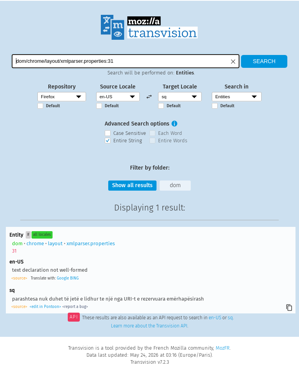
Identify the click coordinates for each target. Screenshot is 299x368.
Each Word (170, 133)
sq (230, 317)
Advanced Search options (137, 123)
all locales (42, 234)
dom (175, 185)
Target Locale (180, 86)
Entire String (127, 140)
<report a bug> (75, 306)
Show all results (132, 185)
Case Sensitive (129, 133)
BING (74, 278)
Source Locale (117, 86)
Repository (62, 86)
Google (63, 278)
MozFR (223, 348)
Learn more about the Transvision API (149, 326)
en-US (215, 317)
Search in (236, 86)
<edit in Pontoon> (45, 306)
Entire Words (172, 140)
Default (53, 105)
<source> (19, 278)
